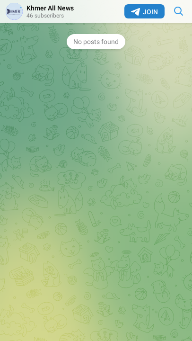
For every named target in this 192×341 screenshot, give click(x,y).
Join (144, 12)
